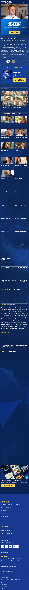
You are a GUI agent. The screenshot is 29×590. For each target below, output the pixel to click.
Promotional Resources (7, 521)
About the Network (6, 507)
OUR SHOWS (4, 527)
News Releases (5, 519)
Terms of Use (4, 582)
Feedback (5, 552)
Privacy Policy (4, 586)
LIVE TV (3, 511)
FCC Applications (5, 577)
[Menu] (27, 2)
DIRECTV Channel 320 (6, 533)
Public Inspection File (6, 575)
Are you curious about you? (18, 71)
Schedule (4, 513)
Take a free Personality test (19, 80)
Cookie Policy (4, 584)
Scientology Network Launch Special (10, 504)
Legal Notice (4, 588)
